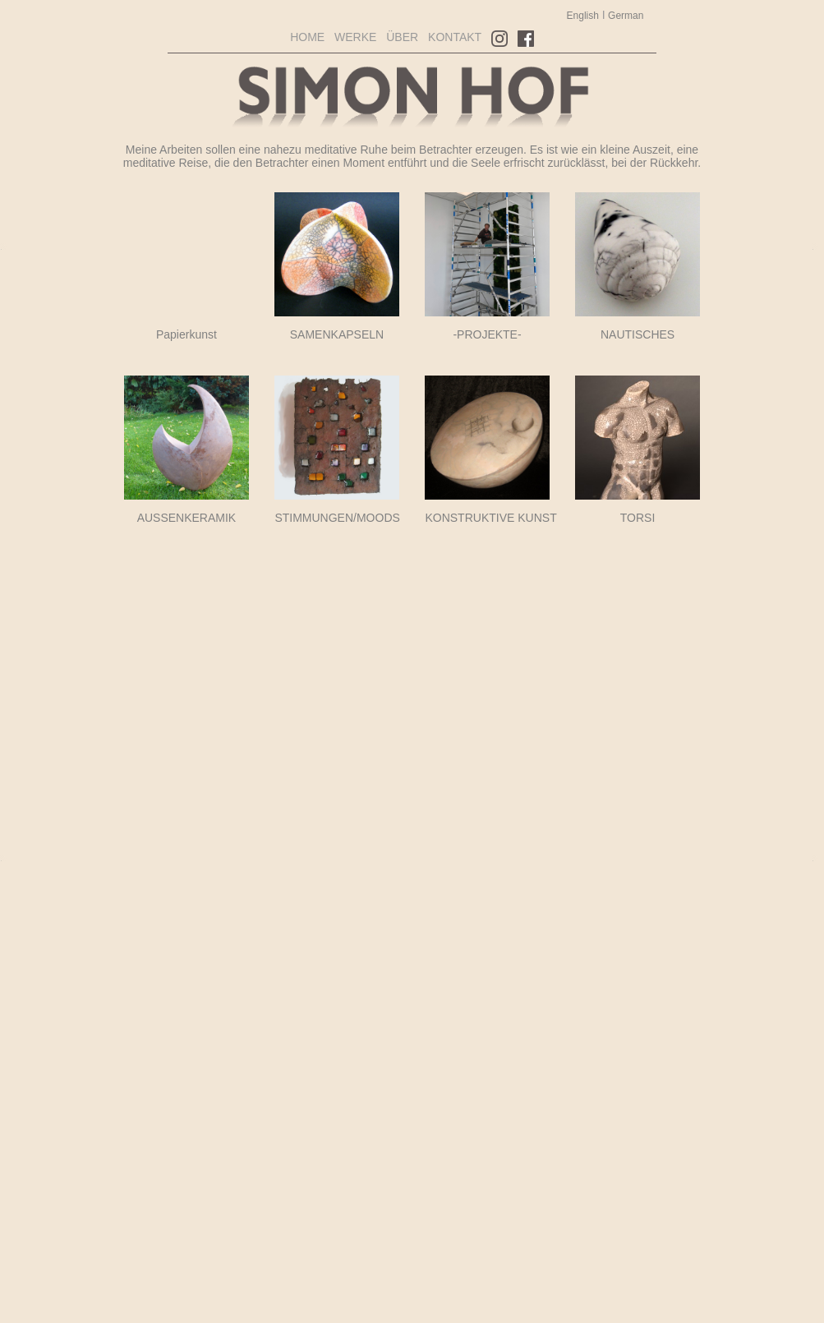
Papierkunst (186, 334)
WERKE (355, 37)
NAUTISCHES (637, 334)
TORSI (638, 517)
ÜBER (402, 37)
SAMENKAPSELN (337, 334)
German (624, 15)
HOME (307, 37)
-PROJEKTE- (487, 334)
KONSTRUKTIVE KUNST (490, 517)
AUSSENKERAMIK (187, 517)
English (583, 15)
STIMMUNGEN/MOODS (336, 517)
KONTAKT (454, 37)
